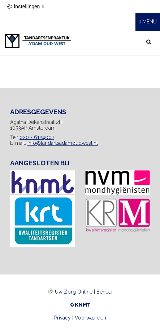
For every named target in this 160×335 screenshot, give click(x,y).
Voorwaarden (90, 318)
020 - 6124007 (37, 137)
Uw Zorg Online (73, 292)
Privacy (62, 318)
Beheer (104, 292)
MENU (149, 21)
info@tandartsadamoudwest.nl (62, 143)
